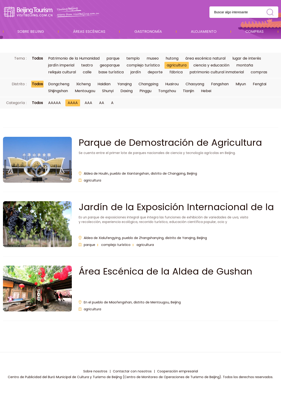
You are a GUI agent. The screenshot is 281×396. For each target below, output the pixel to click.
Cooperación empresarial (177, 371)
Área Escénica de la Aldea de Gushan (165, 271)
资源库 (52, 12)
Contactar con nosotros (132, 371)
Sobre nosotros (95, 371)
